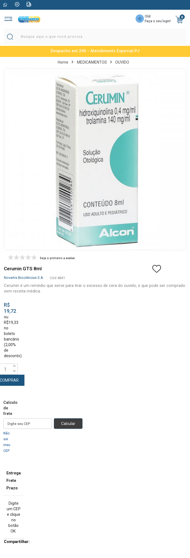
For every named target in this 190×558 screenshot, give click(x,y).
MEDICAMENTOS (92, 62)
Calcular (68, 423)
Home (63, 62)
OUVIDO (122, 62)
